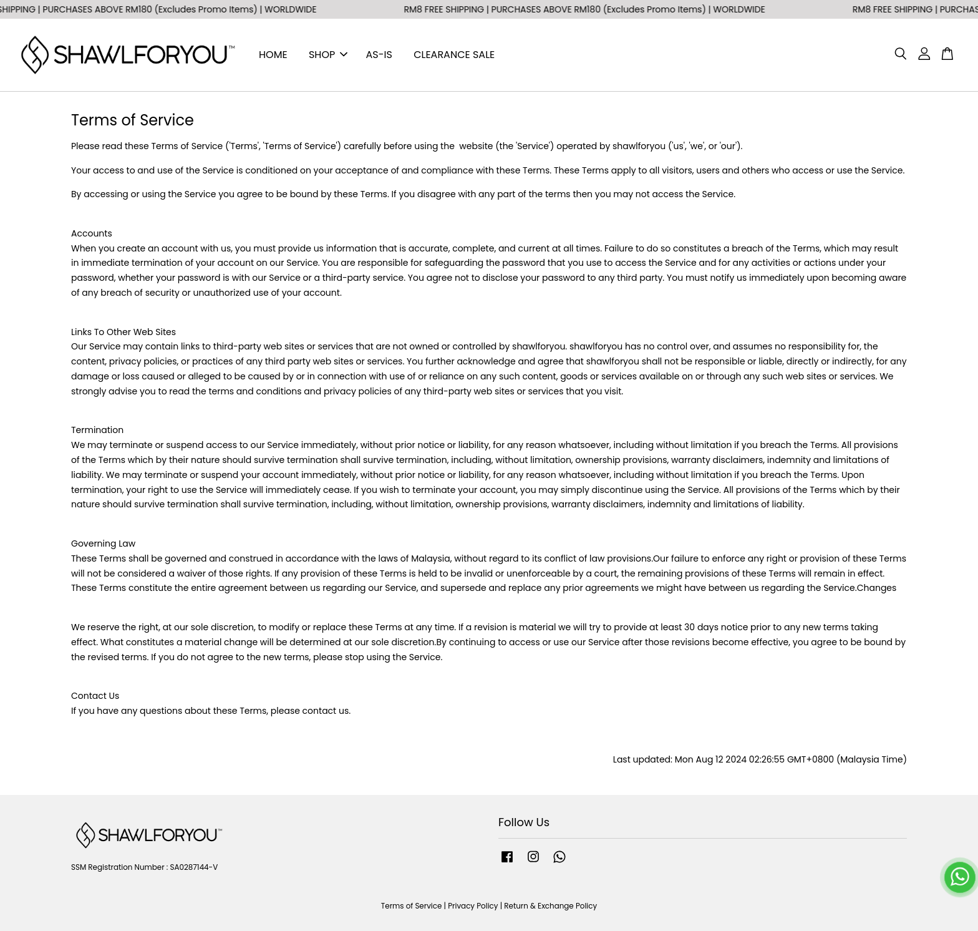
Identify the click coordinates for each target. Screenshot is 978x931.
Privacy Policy (473, 906)
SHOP (328, 54)
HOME (273, 54)
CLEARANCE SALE (454, 54)
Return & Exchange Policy (550, 906)
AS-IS (379, 54)
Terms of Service (411, 906)
